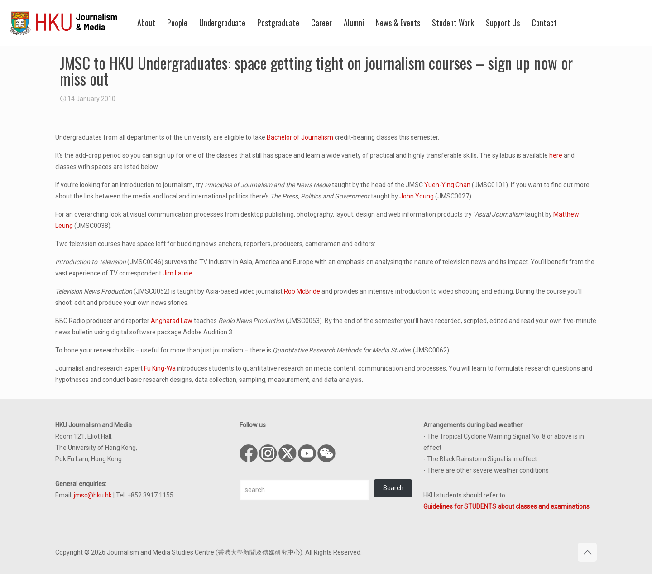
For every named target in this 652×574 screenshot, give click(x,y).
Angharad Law (171, 320)
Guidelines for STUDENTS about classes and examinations (506, 506)
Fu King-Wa (160, 368)
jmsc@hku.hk (93, 495)
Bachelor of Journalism (300, 137)
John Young (416, 196)
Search (393, 488)
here (555, 155)
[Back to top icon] (587, 552)
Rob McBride (302, 291)
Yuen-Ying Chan (447, 184)
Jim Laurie (177, 273)
